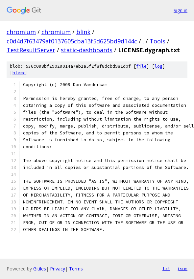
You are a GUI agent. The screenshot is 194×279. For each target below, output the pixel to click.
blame (19, 73)
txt (166, 268)
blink (83, 32)
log (158, 66)
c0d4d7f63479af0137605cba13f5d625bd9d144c (72, 41)
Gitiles (39, 269)
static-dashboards (86, 50)
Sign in (180, 10)
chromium (21, 32)
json (182, 268)
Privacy (57, 269)
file (141, 66)
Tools (157, 41)
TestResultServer (31, 50)
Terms (76, 269)
